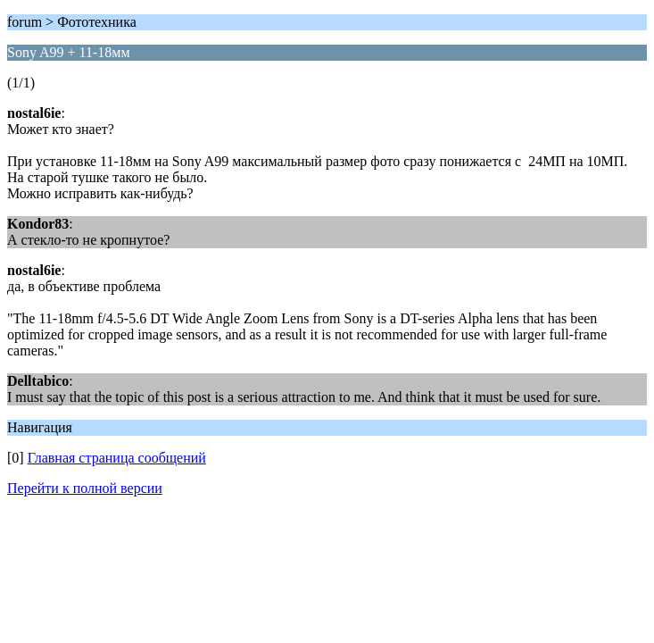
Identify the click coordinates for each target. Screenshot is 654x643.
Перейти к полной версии (84, 488)
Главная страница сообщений (117, 457)
